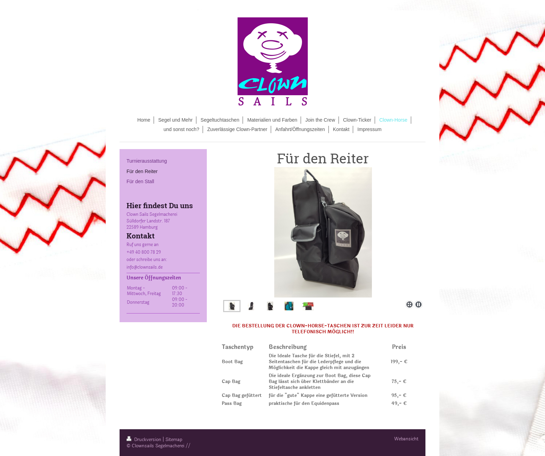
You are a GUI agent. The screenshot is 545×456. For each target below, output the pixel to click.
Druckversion (145, 439)
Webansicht (406, 438)
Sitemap (173, 439)
